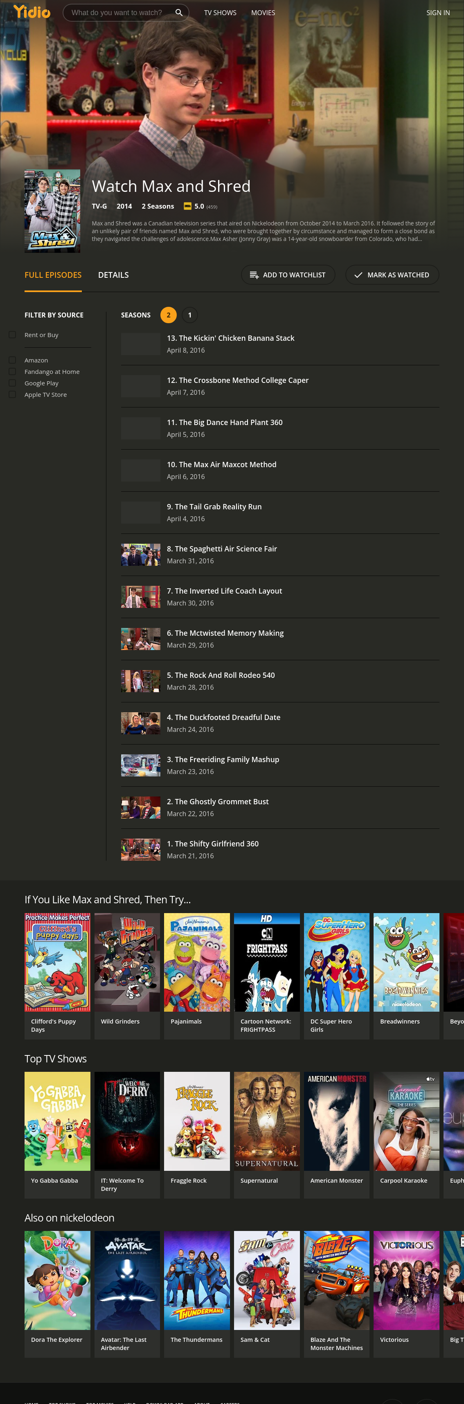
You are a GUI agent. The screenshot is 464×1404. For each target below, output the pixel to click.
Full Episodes (53, 274)
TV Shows (220, 12)
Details (113, 274)
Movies (263, 12)
